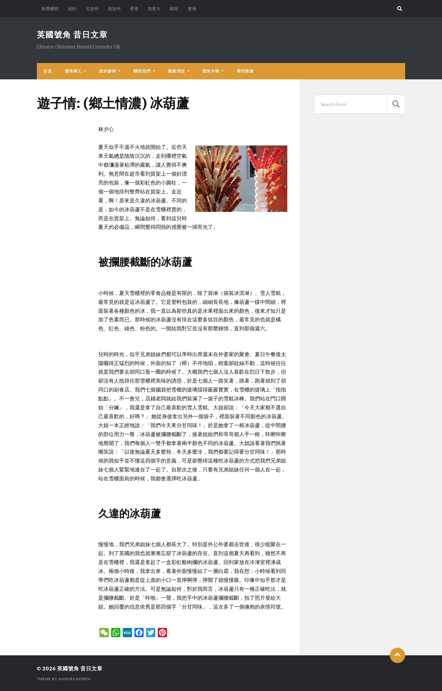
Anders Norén (74, 679)
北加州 (92, 8)
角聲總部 (50, 8)
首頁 (47, 71)
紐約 (72, 8)
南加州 (114, 8)
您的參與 (107, 71)
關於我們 (142, 71)
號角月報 (210, 71)
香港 (134, 8)
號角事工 (73, 71)
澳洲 (192, 8)
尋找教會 (245, 71)
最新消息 (176, 71)
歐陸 (174, 8)
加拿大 (154, 8)
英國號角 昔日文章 (72, 34)
